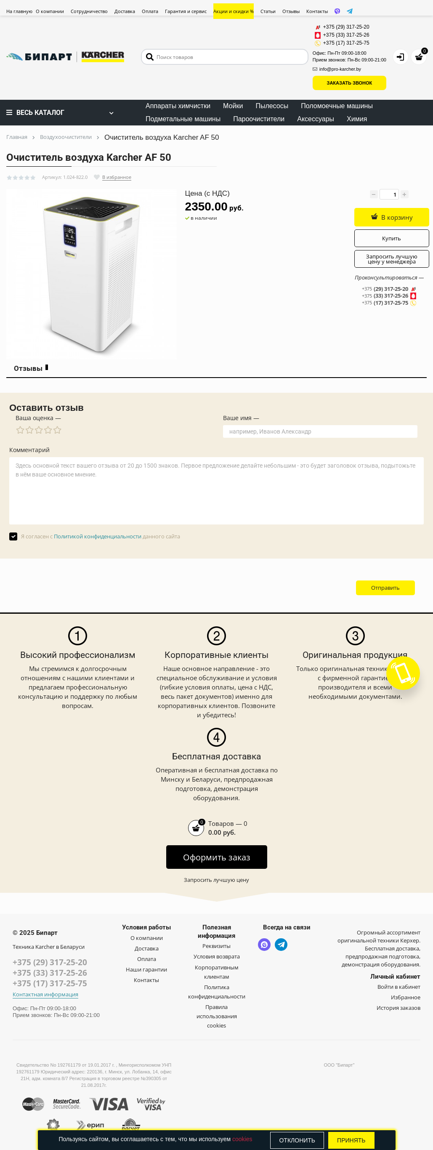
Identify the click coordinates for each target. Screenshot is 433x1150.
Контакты (317, 11)
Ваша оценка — (38, 418)
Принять (351, 1140)
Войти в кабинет (398, 986)
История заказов (398, 1008)
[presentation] (277, 587)
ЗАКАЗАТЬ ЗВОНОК (349, 82)
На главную (19, 11)
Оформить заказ (216, 857)
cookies (242, 1139)
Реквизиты (216, 946)
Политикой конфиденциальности (97, 536)
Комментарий (29, 450)
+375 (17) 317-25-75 (50, 983)
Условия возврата (217, 956)
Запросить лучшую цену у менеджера (391, 259)
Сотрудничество (89, 11)
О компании (50, 11)
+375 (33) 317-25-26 (50, 972)
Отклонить (297, 1140)
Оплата (150, 11)
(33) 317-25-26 (389, 296)
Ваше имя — (241, 418)
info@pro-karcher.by (337, 69)
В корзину (392, 217)
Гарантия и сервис (186, 11)
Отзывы (291, 11)
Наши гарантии (146, 969)
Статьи (268, 11)
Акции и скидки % (233, 11)
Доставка (124, 11)
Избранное (405, 997)
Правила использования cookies (217, 1016)
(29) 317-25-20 (389, 289)
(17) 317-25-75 (389, 302)
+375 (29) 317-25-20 (50, 962)
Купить (391, 238)
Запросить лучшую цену (216, 880)
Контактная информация (45, 994)
